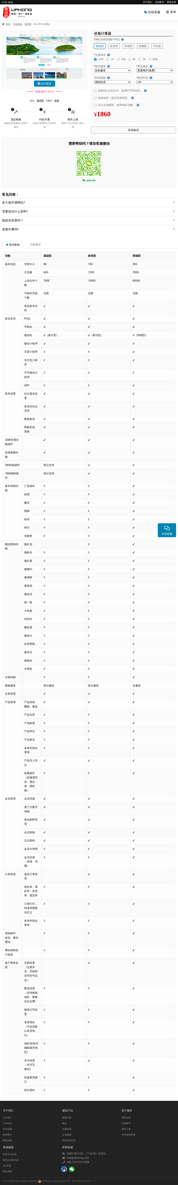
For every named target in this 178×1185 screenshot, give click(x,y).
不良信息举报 (128, 1134)
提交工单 (126, 1129)
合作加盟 (7, 1129)
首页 (8, 24)
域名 (64, 1123)
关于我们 (147, 2)
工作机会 (7, 1123)
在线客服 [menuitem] (154, 12)
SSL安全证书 (68, 1140)
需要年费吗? (10, 229)
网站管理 (7, 1171)
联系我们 (7, 1134)
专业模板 (17, 24)
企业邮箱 (66, 1134)
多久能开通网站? (13, 202)
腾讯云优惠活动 (11, 1160)
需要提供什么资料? (15, 211)
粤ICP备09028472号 (81, 1181)
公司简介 (7, 1117)
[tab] (89, 201)
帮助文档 (171, 2)
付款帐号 (159, 2)
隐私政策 (7, 1140)
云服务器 (66, 1129)
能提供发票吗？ (12, 220)
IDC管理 (7, 1165)
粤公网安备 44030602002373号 (54, 1181)
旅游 (56, 100)
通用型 (28, 24)
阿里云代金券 (10, 1154)
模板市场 (66, 1117)
